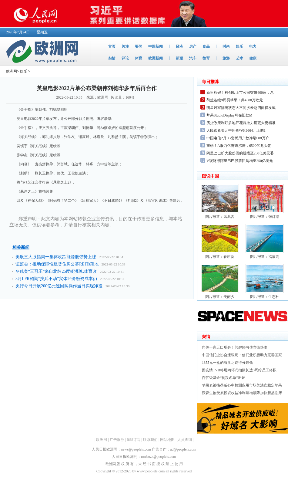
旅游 (226, 58)
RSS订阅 (133, 440)
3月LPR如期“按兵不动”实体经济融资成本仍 (56, 278)
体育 (138, 58)
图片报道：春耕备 (219, 257)
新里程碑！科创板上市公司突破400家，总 (240, 92)
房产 (192, 46)
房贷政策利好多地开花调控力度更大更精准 (241, 123)
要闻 (138, 46)
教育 (206, 58)
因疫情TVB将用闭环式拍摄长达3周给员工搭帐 (239, 370)
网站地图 (167, 440)
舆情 (112, 58)
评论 (125, 58)
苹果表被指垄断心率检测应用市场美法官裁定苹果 (242, 385)
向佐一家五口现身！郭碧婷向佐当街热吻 (234, 347)
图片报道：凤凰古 (219, 217)
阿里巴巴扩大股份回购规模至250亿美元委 (240, 153)
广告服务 (117, 440)
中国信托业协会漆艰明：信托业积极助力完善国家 (242, 355)
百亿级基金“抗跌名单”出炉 (223, 378)
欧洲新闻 (155, 58)
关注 (125, 46)
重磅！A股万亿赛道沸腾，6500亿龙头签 (238, 146)
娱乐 (239, 46)
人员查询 (184, 440)
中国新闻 (155, 46)
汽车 (192, 58)
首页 (112, 46)
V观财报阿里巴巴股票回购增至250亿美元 (239, 161)
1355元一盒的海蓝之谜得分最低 (227, 362)
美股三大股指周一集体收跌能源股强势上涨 (55, 257)
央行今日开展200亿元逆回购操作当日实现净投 (58, 286)
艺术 (239, 58)
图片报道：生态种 (264, 297)
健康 (252, 58)
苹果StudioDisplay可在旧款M (229, 115)
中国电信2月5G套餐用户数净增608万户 (237, 138)
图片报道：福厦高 (264, 257)
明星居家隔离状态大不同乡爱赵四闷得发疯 (241, 108)
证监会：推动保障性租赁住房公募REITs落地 (57, 264)
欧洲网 (11, 71)
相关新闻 (20, 247)
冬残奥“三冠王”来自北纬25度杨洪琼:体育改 (56, 271)
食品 (206, 46)
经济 (179, 46)
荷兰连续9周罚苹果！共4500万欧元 (234, 100)
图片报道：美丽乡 (219, 297)
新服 (179, 58)
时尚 (226, 46)
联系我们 (150, 440)
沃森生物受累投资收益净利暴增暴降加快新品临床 (242, 393)
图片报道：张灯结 (264, 217)
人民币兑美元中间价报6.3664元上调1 (236, 130)
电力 (252, 46)
